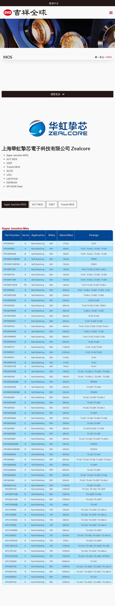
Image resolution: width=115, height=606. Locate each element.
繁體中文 (54, 3)
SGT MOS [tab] (37, 204)
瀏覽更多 (58, 94)
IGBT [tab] (52, 204)
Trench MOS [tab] (67, 204)
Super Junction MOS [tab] (15, 204)
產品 (102, 57)
